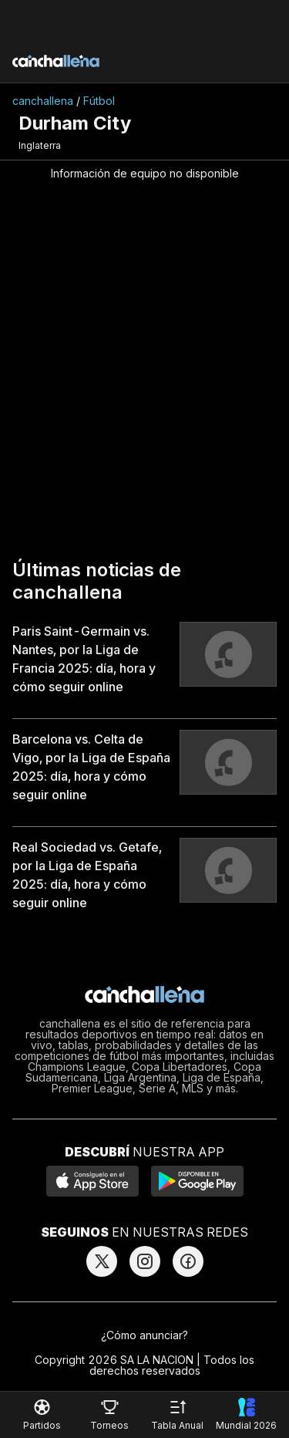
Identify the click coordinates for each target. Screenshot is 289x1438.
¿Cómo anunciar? (144, 1335)
